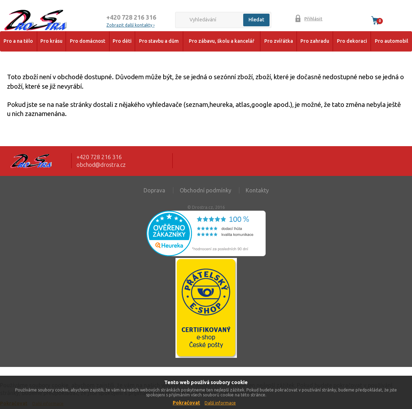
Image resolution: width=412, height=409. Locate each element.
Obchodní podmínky (205, 190)
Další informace (220, 403)
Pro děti (122, 41)
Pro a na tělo (18, 41)
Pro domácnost (87, 41)
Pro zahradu (314, 41)
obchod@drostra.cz (101, 165)
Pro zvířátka (278, 41)
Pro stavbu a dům (159, 41)
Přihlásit (313, 18)
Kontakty (257, 190)
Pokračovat (186, 402)
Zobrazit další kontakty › (130, 25)
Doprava (154, 190)
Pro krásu (51, 41)
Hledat (256, 19)
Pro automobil (391, 41)
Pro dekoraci (352, 41)
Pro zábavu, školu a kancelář (221, 41)
